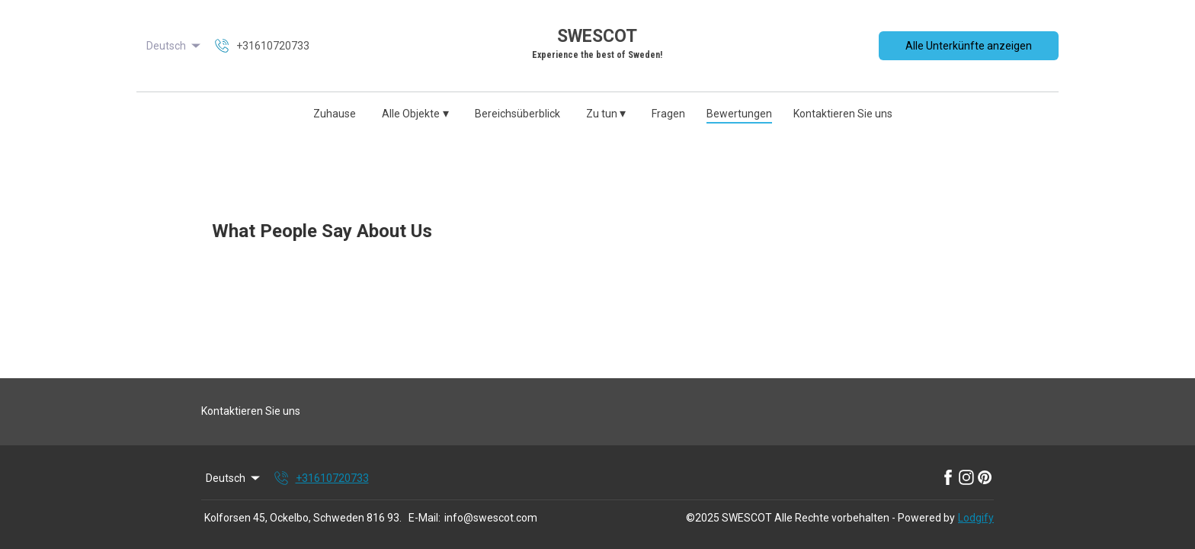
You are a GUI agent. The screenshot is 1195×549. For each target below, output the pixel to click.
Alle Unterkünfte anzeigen (968, 46)
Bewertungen (739, 114)
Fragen (668, 114)
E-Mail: (424, 518)
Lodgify (976, 518)
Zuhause (334, 114)
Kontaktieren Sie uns (842, 114)
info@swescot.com (490, 518)
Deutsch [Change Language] (174, 46)
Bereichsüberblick (517, 114)
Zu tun (606, 113)
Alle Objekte (415, 113)
